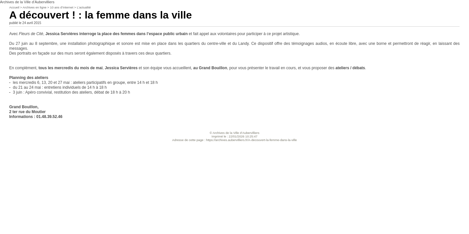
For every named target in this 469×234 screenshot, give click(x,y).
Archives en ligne (35, 7)
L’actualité (84, 7)
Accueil (14, 7)
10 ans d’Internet (61, 7)
